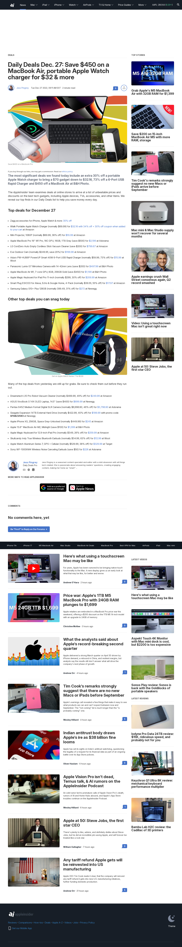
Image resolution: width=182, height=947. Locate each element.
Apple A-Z (57, 922)
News (23, 5)
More (142, 5)
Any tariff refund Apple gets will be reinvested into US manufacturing (92, 864)
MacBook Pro (107, 545)
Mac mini (171, 545)
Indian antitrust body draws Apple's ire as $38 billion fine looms (89, 737)
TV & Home (106, 5)
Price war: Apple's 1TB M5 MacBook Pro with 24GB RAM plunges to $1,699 (91, 600)
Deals (47, 922)
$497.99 (93, 266)
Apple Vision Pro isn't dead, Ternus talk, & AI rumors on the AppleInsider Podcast (91, 781)
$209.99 (90, 277)
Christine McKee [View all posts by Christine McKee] (71, 626)
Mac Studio (65, 545)
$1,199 (88, 271)
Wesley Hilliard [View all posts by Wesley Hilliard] (70, 720)
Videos (68, 922)
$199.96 (69, 252)
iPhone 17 (27, 545)
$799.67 (91, 246)
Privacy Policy (87, 922)
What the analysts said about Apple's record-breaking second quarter (93, 644)
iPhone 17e (11, 545)
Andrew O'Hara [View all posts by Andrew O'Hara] (71, 582)
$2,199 (92, 240)
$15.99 (117, 257)
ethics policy (67, 171)
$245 (88, 421)
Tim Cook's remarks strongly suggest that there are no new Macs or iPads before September (93, 691)
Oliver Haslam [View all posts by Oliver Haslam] (70, 764)
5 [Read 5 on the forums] (124, 719)
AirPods (88, 5)
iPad (46, 5)
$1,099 (71, 427)
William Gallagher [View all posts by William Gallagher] (72, 847)
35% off (67, 220)
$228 (85, 449)
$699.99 (78, 401)
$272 (82, 288)
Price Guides (126, 5)
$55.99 (69, 235)
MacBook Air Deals (85, 545)
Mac (34, 5)
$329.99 (97, 443)
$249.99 (95, 395)
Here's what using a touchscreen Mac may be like (93, 558)
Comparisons (25, 922)
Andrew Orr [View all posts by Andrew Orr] (69, 673)
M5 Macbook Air (46, 545)
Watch (73, 5)
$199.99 (96, 412)
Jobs (75, 922)
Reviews (12, 922)
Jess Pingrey (22, 88)
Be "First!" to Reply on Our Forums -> (29, 529)
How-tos (38, 922)
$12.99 (97, 438)
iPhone (59, 5)
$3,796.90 (102, 407)
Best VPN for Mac (128, 545)
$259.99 (92, 432)
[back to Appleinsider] (12, 5)
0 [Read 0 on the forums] (124, 581)
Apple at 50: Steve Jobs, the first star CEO (93, 823)
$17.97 (109, 283)
